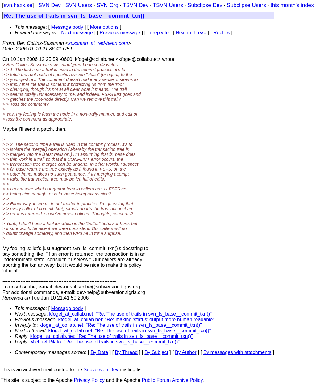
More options (104, 27)
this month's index (292, 5)
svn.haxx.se (18, 5)
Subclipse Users (246, 5)
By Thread (126, 352)
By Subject (156, 352)
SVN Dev (49, 5)
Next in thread (191, 32)
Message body (67, 27)
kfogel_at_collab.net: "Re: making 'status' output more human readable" (136, 319)
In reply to (158, 32)
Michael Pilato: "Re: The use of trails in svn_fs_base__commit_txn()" (105, 341)
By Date (99, 352)
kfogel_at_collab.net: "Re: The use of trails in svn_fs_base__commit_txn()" (130, 314)
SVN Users (78, 5)
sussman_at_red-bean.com (98, 43)
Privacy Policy (89, 380)
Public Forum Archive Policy (172, 380)
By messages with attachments (237, 352)
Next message (77, 32)
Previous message (120, 32)
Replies (221, 32)
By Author (185, 352)
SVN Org (107, 5)
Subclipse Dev (205, 5)
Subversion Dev (101, 369)
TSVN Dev (135, 5)
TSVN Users (168, 5)
